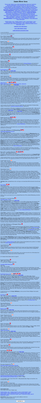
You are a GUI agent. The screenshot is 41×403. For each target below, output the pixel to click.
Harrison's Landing (33, 7)
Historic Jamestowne (4, 83)
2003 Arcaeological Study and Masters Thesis (8, 376)
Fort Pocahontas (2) (23, 13)
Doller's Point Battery (17, 6)
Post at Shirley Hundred (33, 15)
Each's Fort (24, 6)
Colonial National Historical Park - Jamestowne (17, 83)
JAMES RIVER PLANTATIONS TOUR (20, 30)
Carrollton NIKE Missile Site (6, 264)
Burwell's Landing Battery (11, 5)
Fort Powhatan (9, 14)
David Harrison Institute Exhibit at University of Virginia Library (12, 375)
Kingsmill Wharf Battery (25, 10)
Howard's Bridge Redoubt (14, 9)
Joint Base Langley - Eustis (6, 199)
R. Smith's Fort (24, 16)
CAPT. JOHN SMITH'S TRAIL (20, 28)
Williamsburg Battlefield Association (7, 131)
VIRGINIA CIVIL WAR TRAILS (20, 26)
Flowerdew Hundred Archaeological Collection (9, 365)
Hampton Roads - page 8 (8, 23)
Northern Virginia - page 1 (10, 21)
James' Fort (2, 82)
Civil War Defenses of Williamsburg (10, 130)
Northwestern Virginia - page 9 (19, 23)
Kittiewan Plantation (27, 63)
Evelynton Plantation (7, 7)
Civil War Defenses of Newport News (10, 224)
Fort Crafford (31, 5)
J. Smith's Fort (17, 16)
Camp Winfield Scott (24, 15)
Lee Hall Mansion (31, 229)
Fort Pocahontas (3, 69)
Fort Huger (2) (22, 9)
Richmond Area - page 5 (20, 22)
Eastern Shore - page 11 (20, 24)
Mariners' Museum (8, 242)
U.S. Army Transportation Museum (24, 209)
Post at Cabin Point (20, 5)
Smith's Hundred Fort (31, 16)
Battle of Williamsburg (17, 145)
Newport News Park (35, 227)
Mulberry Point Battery (18, 12)
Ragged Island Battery (16, 14)
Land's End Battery (8, 11)
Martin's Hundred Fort (32, 11)
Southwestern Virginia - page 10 (31, 23)
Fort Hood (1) (33, 8)
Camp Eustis (28, 6)
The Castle (27, 5)
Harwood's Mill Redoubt (9, 8)
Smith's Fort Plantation (5, 330)
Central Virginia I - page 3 (31, 21)
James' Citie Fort (28, 9)
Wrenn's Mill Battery (25, 18)
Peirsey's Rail (8, 13)
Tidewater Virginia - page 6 (30, 22)
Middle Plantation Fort (9, 12)
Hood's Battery (6, 9)
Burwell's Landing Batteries (8, 152)
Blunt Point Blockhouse (21, 4)
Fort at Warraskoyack (25, 17)
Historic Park (8, 274)
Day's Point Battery (9, 6)
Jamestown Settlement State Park (17, 106)
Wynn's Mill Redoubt (33, 18)
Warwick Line (32, 17)
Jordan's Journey (18, 10)
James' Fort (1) (35, 9)
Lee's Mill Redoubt (16, 11)
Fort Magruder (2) (23, 11)
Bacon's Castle (7, 4)
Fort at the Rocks (32, 14)
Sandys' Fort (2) (6, 15)
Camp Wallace (17, 17)
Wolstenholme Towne (17, 18)
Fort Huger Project (31, 299)
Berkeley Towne (14, 4)
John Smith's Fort (4, 329)
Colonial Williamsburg (21, 123)
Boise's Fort (29, 4)
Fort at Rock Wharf (24, 14)
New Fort (24, 12)
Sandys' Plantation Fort (5, 315)
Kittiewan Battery (34, 10)
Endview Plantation (10, 241)
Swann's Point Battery (10, 17)
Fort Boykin (34, 4)
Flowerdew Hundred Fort (16, 7)
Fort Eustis (34, 6)
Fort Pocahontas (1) (15, 13)
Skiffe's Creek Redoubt (10, 16)
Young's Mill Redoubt (21, 19)
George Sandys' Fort (4, 160)
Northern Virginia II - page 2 (20, 21)
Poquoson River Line (31, 13)
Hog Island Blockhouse (18, 8)
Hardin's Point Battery (26, 7)
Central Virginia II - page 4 (10, 22)
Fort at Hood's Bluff (27, 8)
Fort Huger (2, 294)
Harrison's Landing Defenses (6, 47)
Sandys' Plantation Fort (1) (15, 15)
